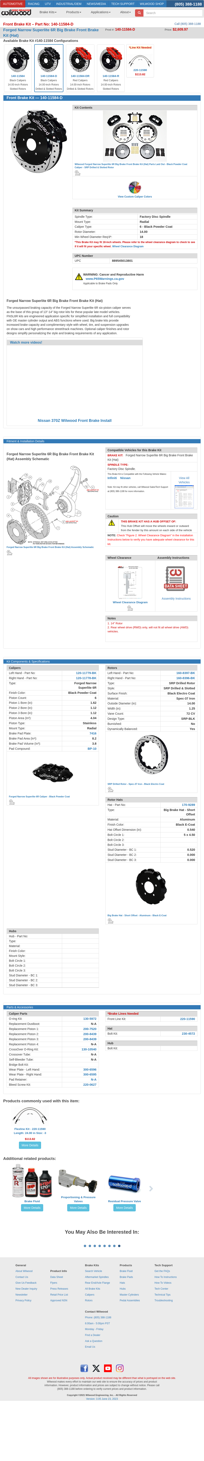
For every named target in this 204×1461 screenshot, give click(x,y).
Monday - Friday (94, 1381)
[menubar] (83, 13)
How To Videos (162, 1335)
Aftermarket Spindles (97, 1329)
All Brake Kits (92, 1341)
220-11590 (187, 1019)
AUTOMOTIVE (13, 4)
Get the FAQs (162, 1323)
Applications (101, 12)
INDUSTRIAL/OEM (68, 4)
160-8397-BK (185, 673)
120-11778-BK (86, 678)
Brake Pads (126, 1329)
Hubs (123, 1341)
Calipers (89, 1347)
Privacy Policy (23, 1353)
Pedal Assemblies (130, 1353)
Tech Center (161, 1341)
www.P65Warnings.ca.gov (105, 278)
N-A (93, 1024)
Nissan (125, 478)
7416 (93, 733)
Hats (122, 1335)
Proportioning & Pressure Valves (78, 1199)
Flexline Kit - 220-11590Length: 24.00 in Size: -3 (30, 1131)
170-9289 (188, 805)
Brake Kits (48, 12)
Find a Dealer (92, 1387)
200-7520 (90, 1029)
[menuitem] (46, 13)
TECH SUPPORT (122, 4)
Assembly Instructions (176, 598)
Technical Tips (162, 1347)
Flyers (53, 1335)
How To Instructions (165, 1329)
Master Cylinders (129, 1347)
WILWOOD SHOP (152, 4)
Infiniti (112, 478)
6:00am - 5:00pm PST (97, 1376)
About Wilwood (24, 1323)
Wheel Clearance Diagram (128, 246)
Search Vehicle (93, 1323)
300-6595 (90, 1074)
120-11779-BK (86, 673)
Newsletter (22, 1347)
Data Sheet (56, 1329)
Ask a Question (93, 1393)
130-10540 (88, 1049)
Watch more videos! (26, 342)
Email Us (90, 1399)
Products (73, 12)
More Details (30, 1145)
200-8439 (90, 1034)
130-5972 (90, 1018)
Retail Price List (59, 1347)
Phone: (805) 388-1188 (98, 1370)
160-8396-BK (185, 678)
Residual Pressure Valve (124, 1201)
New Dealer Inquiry (26, 1341)
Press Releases (59, 1341)
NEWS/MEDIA (96, 4)
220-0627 (90, 1084)
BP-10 (92, 748)
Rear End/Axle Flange (97, 1335)
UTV (48, 4)
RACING (33, 4)
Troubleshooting (163, 1353)
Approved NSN (58, 1353)
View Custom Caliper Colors (135, 196)
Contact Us (22, 1329)
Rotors (89, 1353)
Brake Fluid (32, 1201)
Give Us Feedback (26, 1335)
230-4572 (188, 1033)
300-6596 (90, 1069)
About (125, 12)
